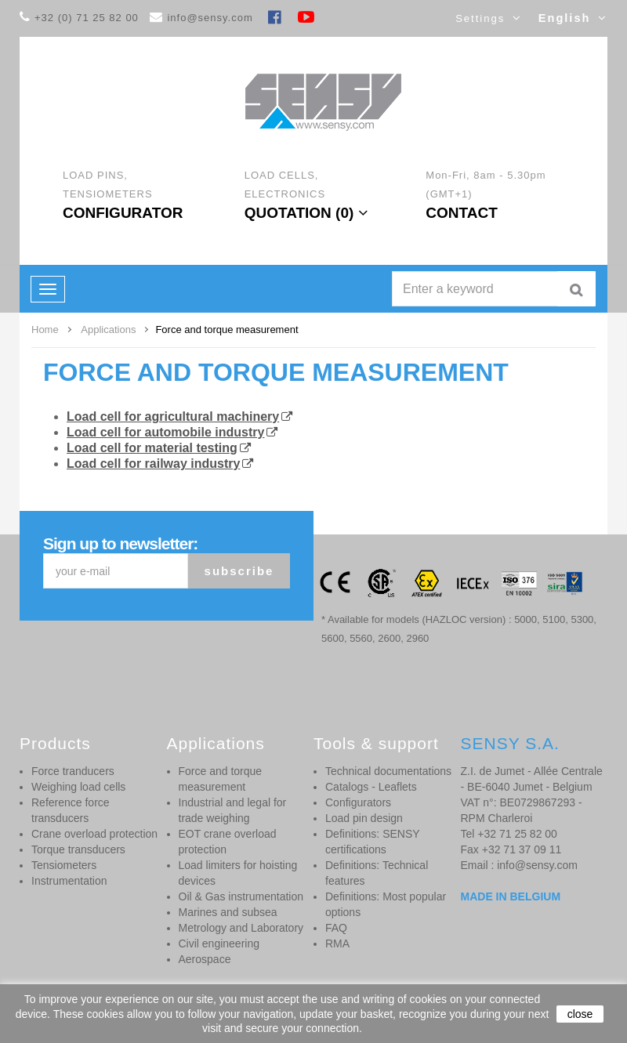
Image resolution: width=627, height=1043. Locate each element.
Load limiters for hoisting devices (238, 873)
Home (45, 329)
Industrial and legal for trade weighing (233, 810)
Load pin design (364, 818)
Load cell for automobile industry (165, 432)
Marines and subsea (228, 912)
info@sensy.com (209, 18)
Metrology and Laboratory (241, 928)
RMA (337, 943)
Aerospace (205, 959)
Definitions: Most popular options (385, 904)
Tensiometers (63, 865)
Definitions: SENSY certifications (372, 842)
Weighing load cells (78, 786)
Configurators (358, 802)
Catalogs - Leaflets (371, 786)
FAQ (336, 928)
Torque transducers (78, 849)
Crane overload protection (94, 834)
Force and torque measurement (276, 372)
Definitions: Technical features (376, 873)
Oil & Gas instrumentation (241, 896)
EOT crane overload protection (228, 842)
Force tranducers (72, 771)
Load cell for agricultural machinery (173, 416)
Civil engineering (219, 943)
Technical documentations (388, 771)
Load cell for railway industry (153, 463)
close (580, 1014)
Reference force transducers (70, 810)
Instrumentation (69, 881)
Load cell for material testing (152, 448)
